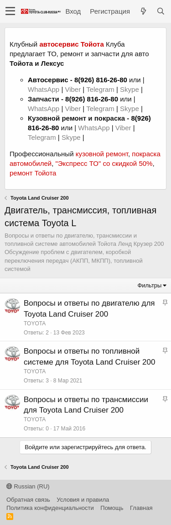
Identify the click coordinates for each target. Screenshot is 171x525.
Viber (73, 89)
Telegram (101, 89)
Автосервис (48, 80)
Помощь (111, 507)
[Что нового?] (143, 11)
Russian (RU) (28, 486)
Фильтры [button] (149, 285)
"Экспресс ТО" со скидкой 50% (103, 163)
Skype (130, 89)
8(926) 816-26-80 (100, 80)
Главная (141, 507)
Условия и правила (83, 499)
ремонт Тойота (33, 173)
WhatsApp (44, 89)
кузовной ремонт (102, 154)
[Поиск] (160, 11)
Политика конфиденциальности (50, 507)
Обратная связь (28, 499)
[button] (10, 11)
